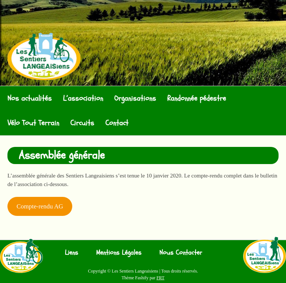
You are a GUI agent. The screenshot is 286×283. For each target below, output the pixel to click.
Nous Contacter (180, 252)
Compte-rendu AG (39, 206)
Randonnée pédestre (196, 98)
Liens (71, 252)
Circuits (82, 123)
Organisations (135, 98)
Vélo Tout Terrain (33, 123)
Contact (116, 123)
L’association (83, 98)
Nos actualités (29, 98)
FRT (160, 277)
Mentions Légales (119, 252)
